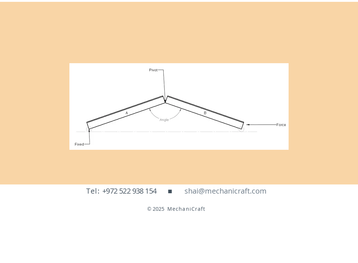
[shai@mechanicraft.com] (225, 191)
